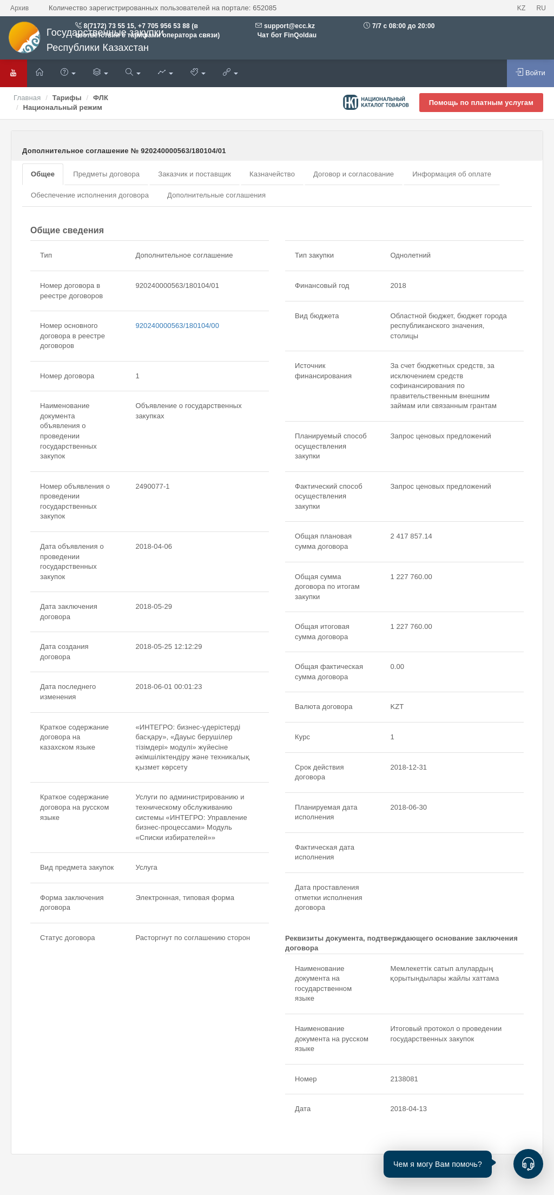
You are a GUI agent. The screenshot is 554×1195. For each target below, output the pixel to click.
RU (541, 8)
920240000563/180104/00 (177, 325)
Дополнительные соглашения (216, 195)
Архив (19, 8)
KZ (521, 8)
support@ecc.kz (289, 26)
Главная (27, 98)
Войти (530, 72)
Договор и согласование (353, 174)
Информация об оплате (451, 174)
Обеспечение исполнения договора (90, 195)
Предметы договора (106, 174)
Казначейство (272, 174)
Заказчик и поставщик (194, 174)
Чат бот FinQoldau (285, 35)
